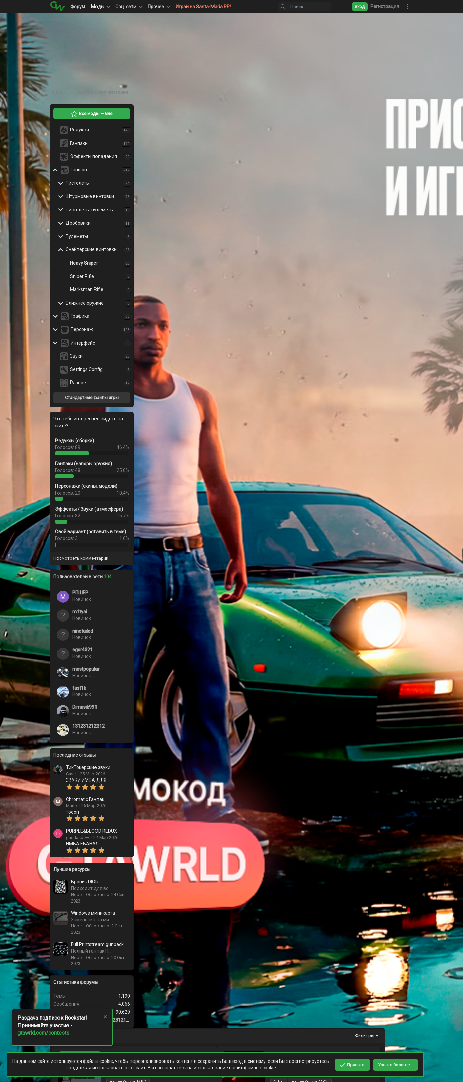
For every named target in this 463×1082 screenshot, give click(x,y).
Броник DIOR (85, 881)
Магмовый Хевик (217, 131)
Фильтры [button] (392, 111)
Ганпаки (79, 143)
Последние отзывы (74, 755)
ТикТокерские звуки (88, 767)
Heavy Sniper (84, 263)
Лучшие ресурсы (71, 869)
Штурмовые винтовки (90, 196)
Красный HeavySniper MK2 (363, 131)
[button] (128, 6)
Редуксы (79, 129)
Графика (80, 316)
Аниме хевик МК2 (360, 418)
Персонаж (82, 329)
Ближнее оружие (85, 303)
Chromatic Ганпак (85, 799)
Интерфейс (83, 343)
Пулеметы (77, 236)
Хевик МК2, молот (353, 591)
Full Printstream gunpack (97, 944)
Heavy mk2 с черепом (222, 706)
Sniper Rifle (82, 276)
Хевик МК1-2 (212, 763)
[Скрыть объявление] (104, 1017)
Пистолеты (78, 183)
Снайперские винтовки (91, 249)
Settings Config (86, 369)
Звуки (76, 356)
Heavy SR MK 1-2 (350, 820)
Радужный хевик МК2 (358, 476)
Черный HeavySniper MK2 (227, 188)
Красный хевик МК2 (229, 418)
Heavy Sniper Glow (217, 820)
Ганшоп (79, 169)
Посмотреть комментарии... (82, 558)
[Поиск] (304, 6)
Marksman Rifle (86, 289)
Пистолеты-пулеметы (90, 209)
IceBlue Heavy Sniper (220, 303)
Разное (78, 382)
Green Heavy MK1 (224, 648)
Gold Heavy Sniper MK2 (357, 706)
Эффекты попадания (93, 156)
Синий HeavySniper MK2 (366, 188)
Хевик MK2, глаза (352, 533)
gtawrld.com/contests (43, 1033)
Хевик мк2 (350, 763)
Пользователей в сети (82, 576)
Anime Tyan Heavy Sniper (225, 361)
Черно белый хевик (220, 591)
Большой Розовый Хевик (235, 533)
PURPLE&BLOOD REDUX (91, 831)
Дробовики (78, 223)
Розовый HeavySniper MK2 (370, 648)
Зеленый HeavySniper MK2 (236, 246)
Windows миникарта (93, 913)
